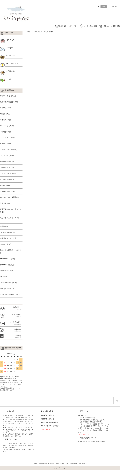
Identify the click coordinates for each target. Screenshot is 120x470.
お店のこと (60, 26)
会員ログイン (116, 6)
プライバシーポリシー (62, 463)
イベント (73, 26)
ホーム (35, 463)
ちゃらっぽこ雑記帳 (88, 26)
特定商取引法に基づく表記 (46, 463)
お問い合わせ (105, 26)
